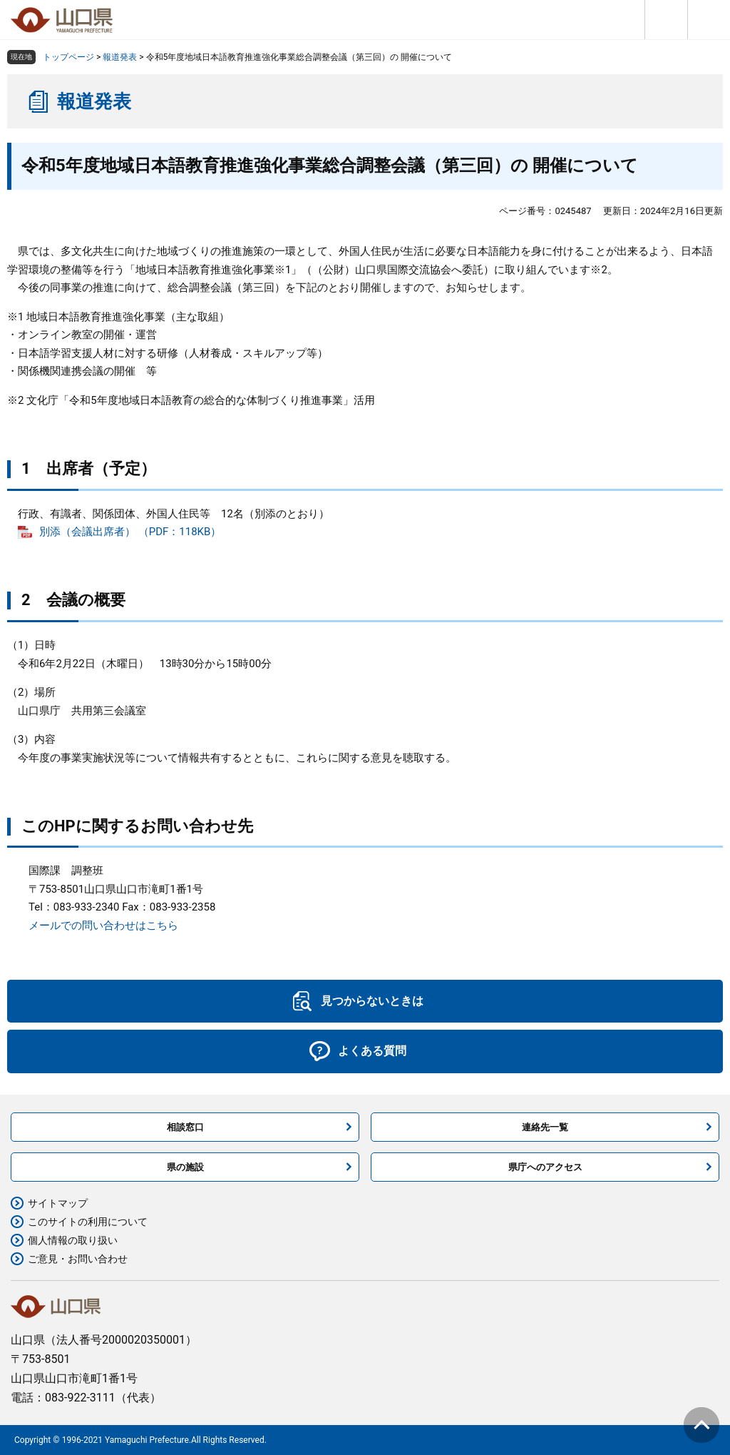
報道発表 (120, 57)
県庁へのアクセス (545, 1167)
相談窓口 (185, 1127)
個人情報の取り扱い (73, 1240)
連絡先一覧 (545, 1127)
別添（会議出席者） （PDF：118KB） (130, 531)
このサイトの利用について (88, 1221)
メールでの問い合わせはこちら (103, 925)
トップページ (68, 57)
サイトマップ (58, 1203)
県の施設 (185, 1167)
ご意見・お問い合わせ (78, 1258)
